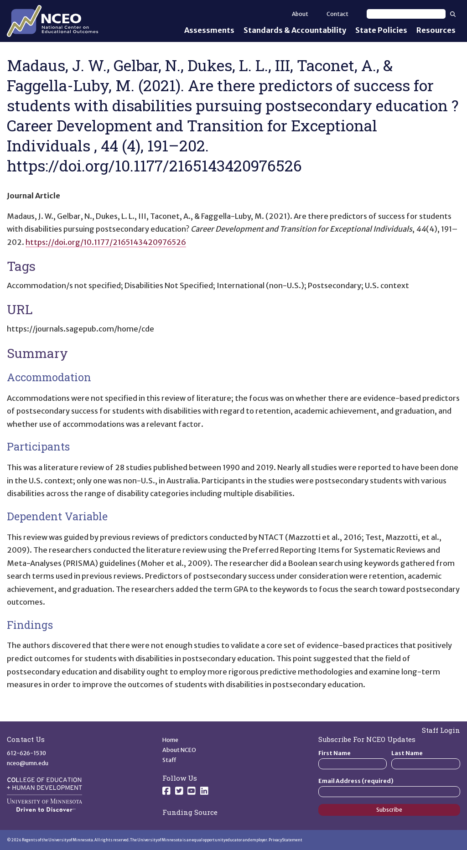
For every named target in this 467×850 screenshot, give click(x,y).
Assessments (209, 30)
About (300, 13)
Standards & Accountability (295, 30)
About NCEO (179, 749)
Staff (169, 760)
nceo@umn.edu (27, 763)
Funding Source (190, 812)
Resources (436, 30)
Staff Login (441, 730)
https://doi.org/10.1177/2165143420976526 (106, 242)
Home (170, 739)
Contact (337, 13)
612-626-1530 (26, 753)
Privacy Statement (285, 840)
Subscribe (389, 809)
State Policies (381, 30)
